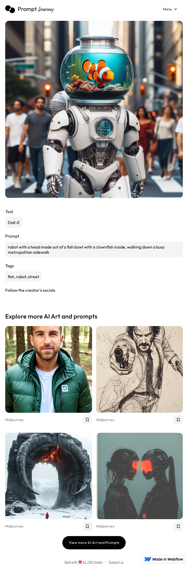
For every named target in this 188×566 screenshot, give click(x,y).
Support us (116, 562)
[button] (170, 9)
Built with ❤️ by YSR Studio (83, 562)
